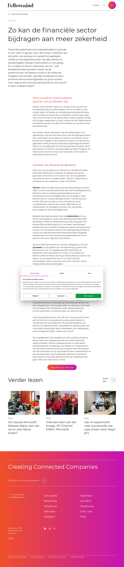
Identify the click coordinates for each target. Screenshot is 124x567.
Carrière (85, 501)
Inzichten (86, 495)
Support (49, 516)
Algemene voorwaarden (57, 557)
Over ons (86, 511)
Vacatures (87, 506)
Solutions (50, 506)
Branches (50, 501)
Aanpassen (62, 296)
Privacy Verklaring (37, 557)
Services (49, 511)
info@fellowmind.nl (17, 497)
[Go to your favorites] (96, 5)
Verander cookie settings (17, 557)
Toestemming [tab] (34, 273)
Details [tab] (62, 273)
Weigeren (36, 296)
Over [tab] (89, 273)
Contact (11, 538)
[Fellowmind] (21, 5)
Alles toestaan (88, 296)
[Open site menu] (112, 5)
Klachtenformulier (77, 557)
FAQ (83, 516)
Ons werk (50, 495)
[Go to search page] (104, 5)
